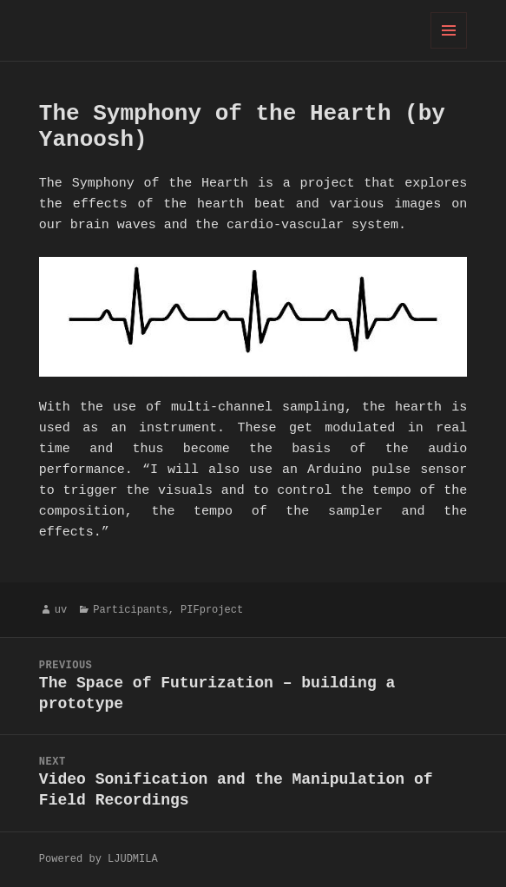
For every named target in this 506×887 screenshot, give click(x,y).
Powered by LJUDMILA (98, 858)
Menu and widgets (449, 48)
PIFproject (212, 609)
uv (61, 609)
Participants (130, 609)
